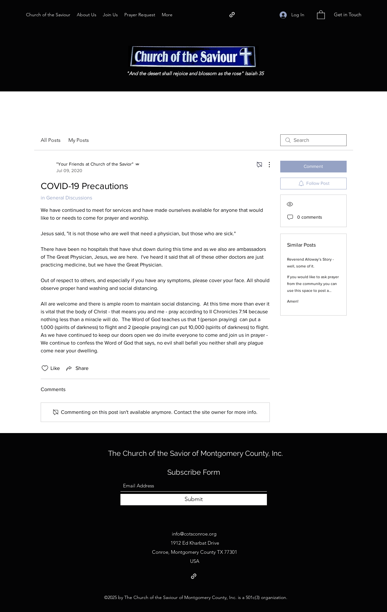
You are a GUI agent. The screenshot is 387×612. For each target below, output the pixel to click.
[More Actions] (266, 165)
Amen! (292, 301)
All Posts (51, 140)
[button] (321, 14)
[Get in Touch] (347, 15)
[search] (313, 140)
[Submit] (193, 499)
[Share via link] (77, 368)
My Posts (78, 140)
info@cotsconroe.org (194, 534)
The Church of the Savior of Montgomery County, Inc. (195, 453)
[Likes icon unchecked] (45, 368)
